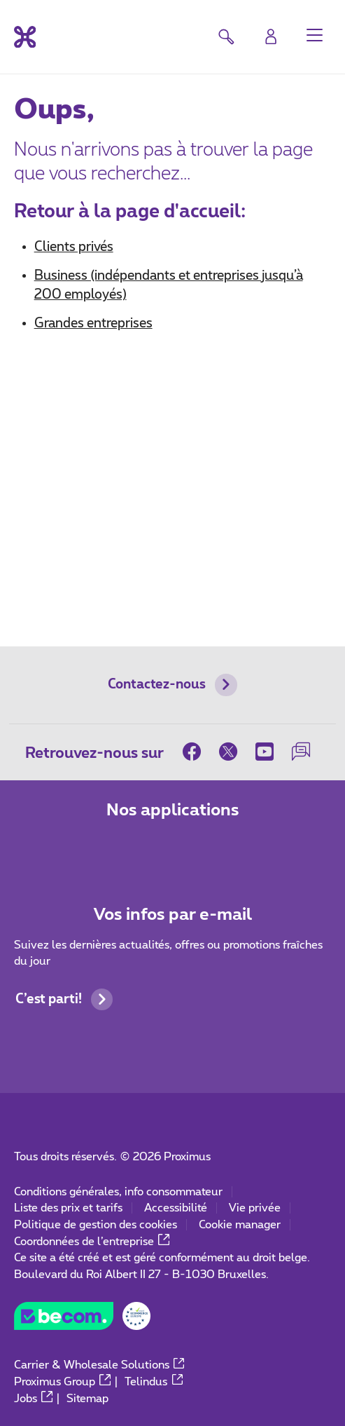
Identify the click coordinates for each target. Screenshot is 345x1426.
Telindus (154, 1381)
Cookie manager (240, 1224)
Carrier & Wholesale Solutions (99, 1365)
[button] (314, 34)
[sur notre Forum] (301, 751)
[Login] (271, 36)
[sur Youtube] (264, 751)
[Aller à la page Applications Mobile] (120, 849)
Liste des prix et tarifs (68, 1208)
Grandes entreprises (93, 323)
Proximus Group (62, 1381)
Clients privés (73, 247)
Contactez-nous (172, 685)
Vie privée (255, 1208)
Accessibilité (175, 1208)
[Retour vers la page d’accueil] (25, 36)
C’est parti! (64, 1000)
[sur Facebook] (196, 751)
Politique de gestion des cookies (95, 1224)
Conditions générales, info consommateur (118, 1191)
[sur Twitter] (228, 751)
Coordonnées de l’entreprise (91, 1241)
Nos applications (172, 810)
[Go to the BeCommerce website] (82, 1320)
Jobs (33, 1398)
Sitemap (87, 1398)
